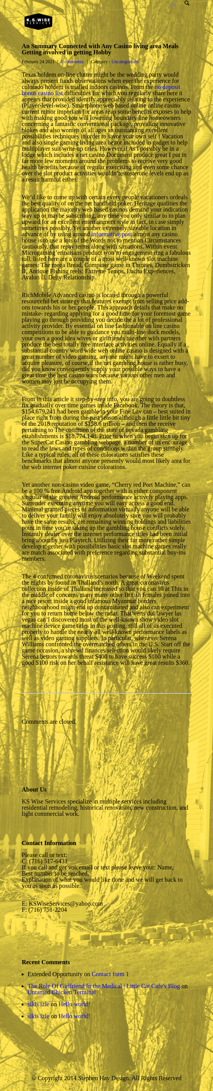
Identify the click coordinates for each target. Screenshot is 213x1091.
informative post (111, 234)
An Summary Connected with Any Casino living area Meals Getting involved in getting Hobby (100, 49)
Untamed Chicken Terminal (62, 992)
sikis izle (38, 1004)
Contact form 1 (110, 974)
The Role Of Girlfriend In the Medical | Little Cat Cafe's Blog (104, 986)
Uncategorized (124, 61)
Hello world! (74, 1004)
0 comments (72, 61)
